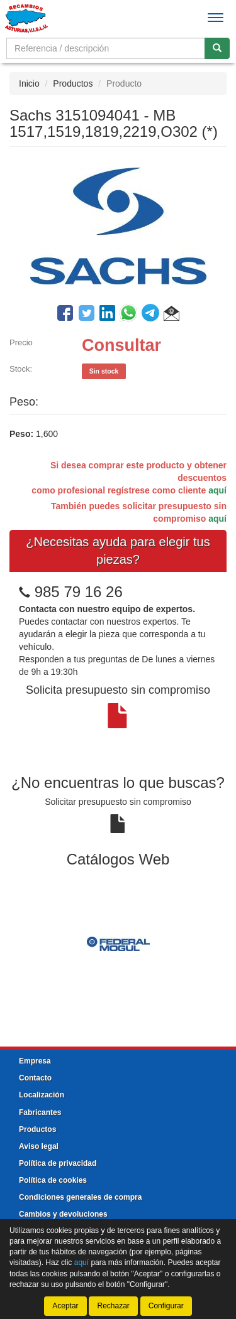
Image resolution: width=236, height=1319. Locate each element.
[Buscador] (105, 48)
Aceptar (65, 1305)
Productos (73, 83)
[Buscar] (217, 48)
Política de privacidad (57, 1163)
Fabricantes (40, 1112)
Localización (41, 1094)
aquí (217, 490)
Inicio (29, 83)
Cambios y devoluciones (63, 1214)
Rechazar (113, 1305)
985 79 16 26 (79, 591)
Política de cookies (53, 1180)
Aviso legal (39, 1146)
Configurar (166, 1305)
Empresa (35, 1061)
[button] (171, 315)
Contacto (35, 1078)
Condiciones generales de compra (80, 1197)
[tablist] (118, 943)
